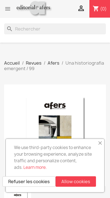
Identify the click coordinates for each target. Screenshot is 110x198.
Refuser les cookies (29, 181)
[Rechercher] (55, 28)
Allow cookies (75, 181)
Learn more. (35, 167)
